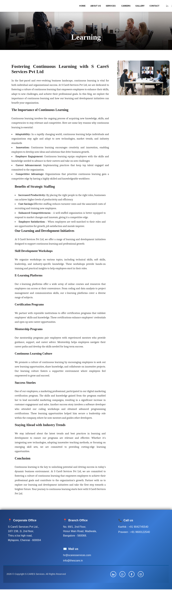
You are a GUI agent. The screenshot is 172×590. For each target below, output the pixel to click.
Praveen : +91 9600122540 (134, 532)
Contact (154, 6)
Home (82, 6)
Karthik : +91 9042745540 (133, 526)
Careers (125, 6)
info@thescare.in (73, 560)
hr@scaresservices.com (77, 555)
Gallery (140, 6)
